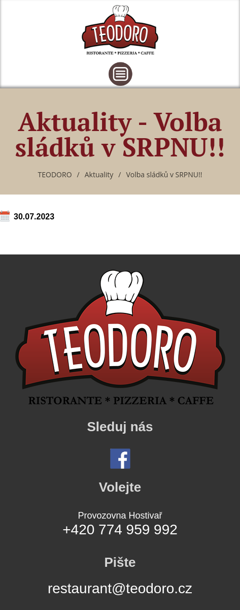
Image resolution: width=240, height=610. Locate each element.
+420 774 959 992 (120, 529)
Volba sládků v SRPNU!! (164, 174)
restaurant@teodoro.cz (120, 588)
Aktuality (99, 174)
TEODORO (55, 174)
